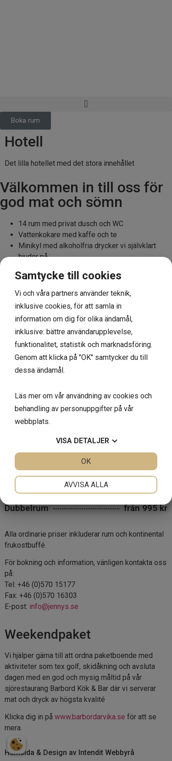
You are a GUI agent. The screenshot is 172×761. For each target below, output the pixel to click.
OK (86, 461)
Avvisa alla (86, 484)
